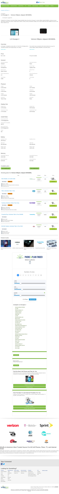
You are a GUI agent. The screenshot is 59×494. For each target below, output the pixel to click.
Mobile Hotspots (16, 471)
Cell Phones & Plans (5, 5)
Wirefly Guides (44, 470)
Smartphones (30, 471)
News (41, 2)
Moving (52, 5)
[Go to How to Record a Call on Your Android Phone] (29, 243)
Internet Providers (24, 471)
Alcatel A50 (17, 314)
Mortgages (47, 5)
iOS (37, 474)
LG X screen (17, 346)
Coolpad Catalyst (18, 312)
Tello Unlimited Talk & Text (8, 190)
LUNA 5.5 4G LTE (18, 311)
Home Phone (21, 5)
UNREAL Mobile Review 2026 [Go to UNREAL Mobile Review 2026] (17, 248)
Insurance (41, 5)
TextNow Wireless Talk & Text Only (10, 203)
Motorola (9, 477)
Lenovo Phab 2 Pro (18, 328)
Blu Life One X (17, 331)
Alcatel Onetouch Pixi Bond (20, 339)
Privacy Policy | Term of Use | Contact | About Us (42, 486)
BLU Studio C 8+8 (18, 324)
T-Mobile (2, 475)
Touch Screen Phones (31, 474)
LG (8, 475)
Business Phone (14, 5)
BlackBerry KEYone (18, 335)
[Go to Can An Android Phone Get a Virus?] (6, 243)
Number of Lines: (29, 272)
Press (43, 2)
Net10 (2, 478)
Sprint (2, 474)
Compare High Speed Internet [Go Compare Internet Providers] (29, 408)
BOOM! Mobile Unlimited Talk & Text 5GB (12, 226)
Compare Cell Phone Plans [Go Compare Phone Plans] (29, 384)
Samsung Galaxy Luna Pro (20, 345)
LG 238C (16, 308)
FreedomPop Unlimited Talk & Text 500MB (12, 214)
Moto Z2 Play (17, 318)
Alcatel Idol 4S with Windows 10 (21, 325)
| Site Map (53, 486)
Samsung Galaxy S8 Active (20, 307)
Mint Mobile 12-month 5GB (8, 178)
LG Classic (17, 342)
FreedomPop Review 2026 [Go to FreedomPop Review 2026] (40, 248)
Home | (32, 486)
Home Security (35, 5)
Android (38, 471)
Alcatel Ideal (17, 336)
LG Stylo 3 (17, 332)
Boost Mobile (3, 481)
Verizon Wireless (3, 471)
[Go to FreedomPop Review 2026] (40, 243)
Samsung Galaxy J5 (18, 343)
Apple (9, 471)
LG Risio (16, 315)
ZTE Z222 (17, 338)
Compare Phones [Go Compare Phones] (29, 387)
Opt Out (56, 486)
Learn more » (3, 49)
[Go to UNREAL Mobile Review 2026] (17, 243)
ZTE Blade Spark (18, 329)
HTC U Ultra (17, 348)
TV (25, 5)
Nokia (9, 478)
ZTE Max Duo (17, 322)
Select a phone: (30, 259)
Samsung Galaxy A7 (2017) (20, 326)
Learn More (16, 365)
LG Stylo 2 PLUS (18, 321)
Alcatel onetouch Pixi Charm (20, 319)
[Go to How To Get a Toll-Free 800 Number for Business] (52, 243)
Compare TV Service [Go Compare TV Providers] (29, 406)
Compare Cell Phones (5, 10)
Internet (29, 5)
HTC (8, 474)
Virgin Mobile (3, 477)
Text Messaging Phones (32, 475)
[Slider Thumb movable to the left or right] (20, 284)
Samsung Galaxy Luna (19, 317)
